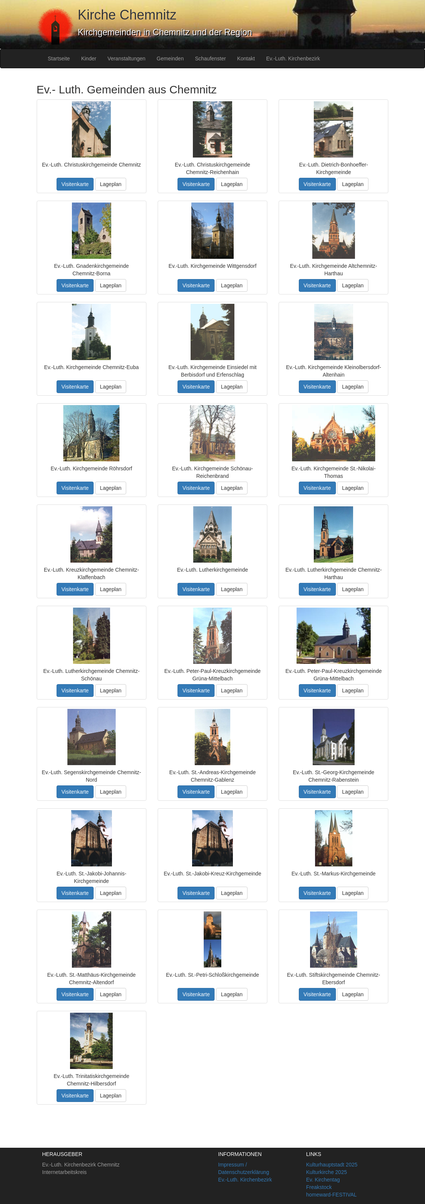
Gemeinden (170, 59)
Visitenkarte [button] (75, 184)
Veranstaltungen (126, 59)
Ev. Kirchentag (323, 1180)
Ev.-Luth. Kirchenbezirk (293, 59)
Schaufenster (210, 59)
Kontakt (246, 59)
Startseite (59, 59)
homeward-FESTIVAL (331, 1195)
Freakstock (319, 1187)
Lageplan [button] (111, 184)
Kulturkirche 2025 (326, 1172)
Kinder (88, 59)
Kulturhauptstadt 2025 (332, 1165)
